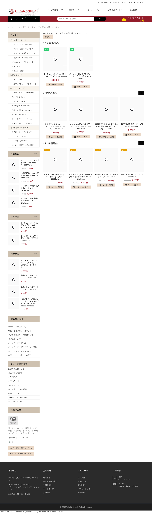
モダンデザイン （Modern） (21, 123)
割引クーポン (13, 393)
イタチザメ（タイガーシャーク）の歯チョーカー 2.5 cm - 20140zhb (80, 180)
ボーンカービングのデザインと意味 (22, 347)
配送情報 (46, 478)
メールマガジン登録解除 (18, 397)
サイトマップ (13, 385)
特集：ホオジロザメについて (19, 331)
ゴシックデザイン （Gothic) (21, 119)
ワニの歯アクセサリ (18, 136)
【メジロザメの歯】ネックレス (22, 53)
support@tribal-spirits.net (128, 486)
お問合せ (46, 493)
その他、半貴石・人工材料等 (21, 145)
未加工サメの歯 (17, 71)
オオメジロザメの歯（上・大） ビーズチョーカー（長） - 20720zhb (55, 128)
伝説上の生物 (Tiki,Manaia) (20, 110)
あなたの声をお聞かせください (21, 448)
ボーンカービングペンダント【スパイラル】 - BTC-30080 (29, 238)
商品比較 (114, 2)
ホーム (11, 27)
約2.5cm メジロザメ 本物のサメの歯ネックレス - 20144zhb (30, 162)
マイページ (103, 2)
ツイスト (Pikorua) (18, 101)
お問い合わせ (13, 381)
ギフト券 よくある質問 (17, 389)
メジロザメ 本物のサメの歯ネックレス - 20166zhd (30, 188)
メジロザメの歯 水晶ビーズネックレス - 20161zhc (30, 200)
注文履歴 (81, 478)
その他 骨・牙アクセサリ (21, 132)
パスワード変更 (84, 489)
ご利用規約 (12, 377)
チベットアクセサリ (18, 141)
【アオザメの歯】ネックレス (48, 27)
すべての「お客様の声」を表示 (21, 454)
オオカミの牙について (17, 327)
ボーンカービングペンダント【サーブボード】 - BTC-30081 (80, 76)
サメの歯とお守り (15, 339)
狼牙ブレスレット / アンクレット (23, 84)
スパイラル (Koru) (17, 97)
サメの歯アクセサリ (25, 27)
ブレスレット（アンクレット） (22, 62)
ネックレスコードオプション (19, 351)
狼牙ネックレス (17, 79)
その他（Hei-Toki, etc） (19, 114)
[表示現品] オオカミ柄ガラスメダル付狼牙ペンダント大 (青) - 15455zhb (106, 128)
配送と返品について (16, 369)
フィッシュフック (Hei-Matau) (22, 92)
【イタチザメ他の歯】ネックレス (23, 58)
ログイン (138, 2)
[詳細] (35, 153)
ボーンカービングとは (17, 343)
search (100, 19)
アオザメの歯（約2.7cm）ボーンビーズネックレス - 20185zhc (55, 180)
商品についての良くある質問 (19, 355)
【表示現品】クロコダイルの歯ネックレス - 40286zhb (29, 175)
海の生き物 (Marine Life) (20, 106)
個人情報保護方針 (15, 373)
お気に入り (126, 2)
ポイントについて (15, 402)
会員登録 (81, 493)
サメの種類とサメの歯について (20, 335)
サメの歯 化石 (16, 66)
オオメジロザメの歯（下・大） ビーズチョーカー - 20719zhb (80, 128)
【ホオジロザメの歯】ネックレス (23, 44)
